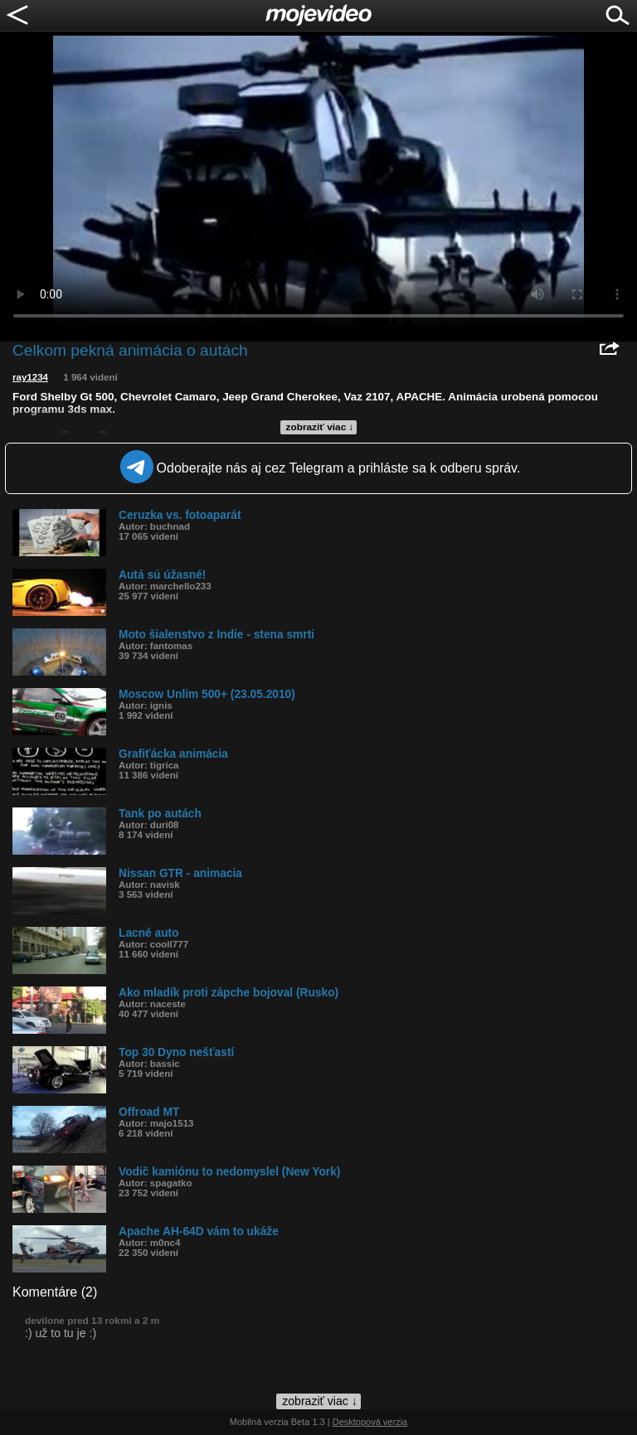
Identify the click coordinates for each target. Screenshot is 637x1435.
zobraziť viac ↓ (320, 427)
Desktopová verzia (370, 1422)
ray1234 (30, 377)
